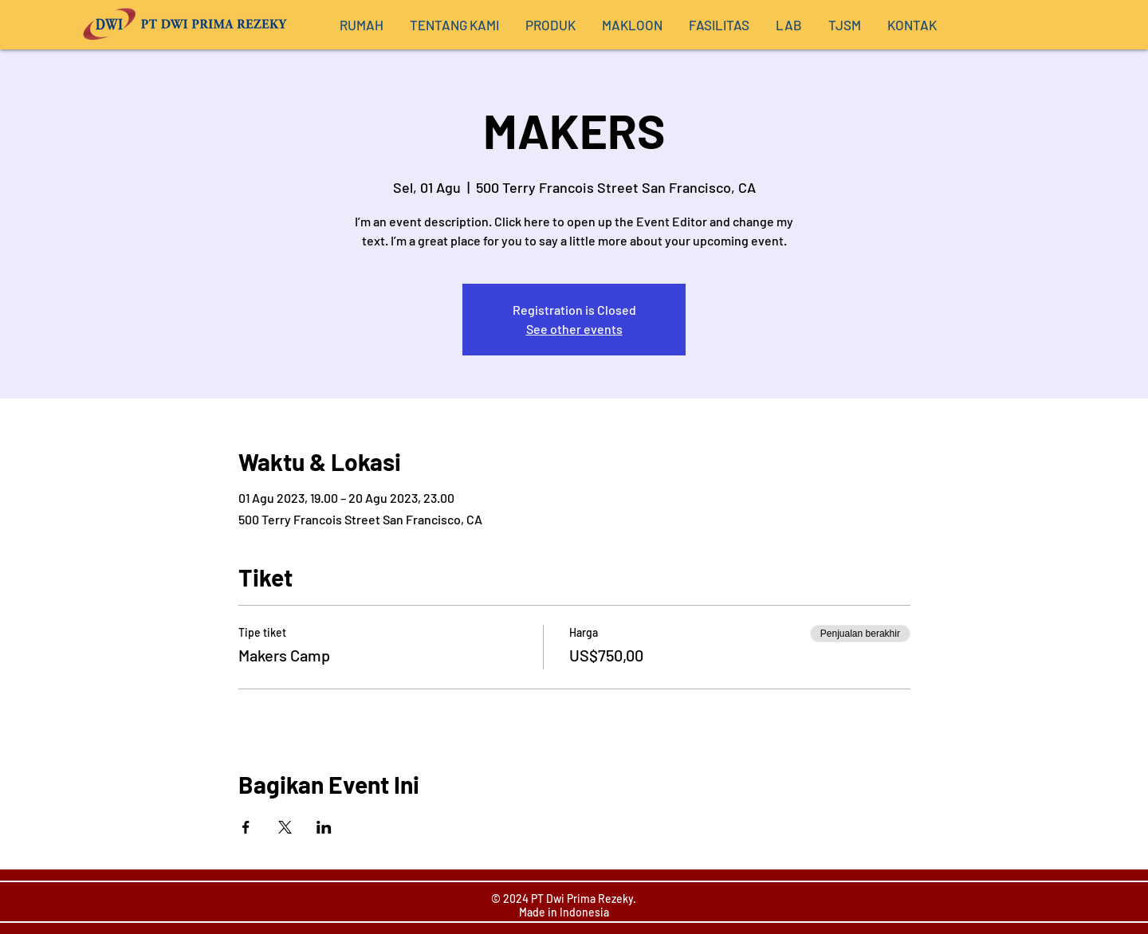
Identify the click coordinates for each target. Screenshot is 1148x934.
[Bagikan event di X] (285, 827)
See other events (574, 328)
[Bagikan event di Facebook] (246, 827)
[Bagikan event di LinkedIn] (324, 827)
